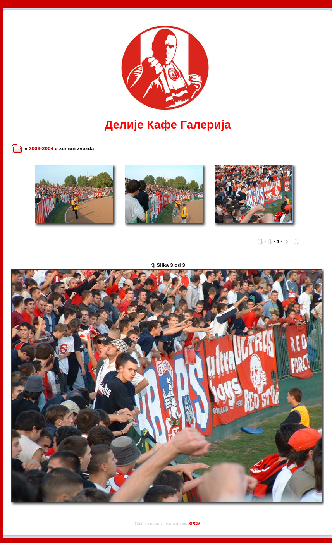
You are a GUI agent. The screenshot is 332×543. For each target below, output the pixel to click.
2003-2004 (41, 148)
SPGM (194, 523)
